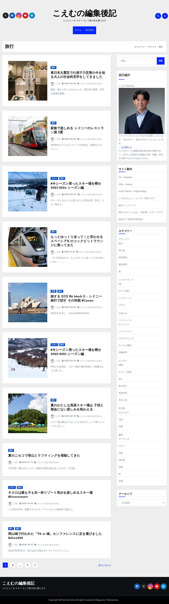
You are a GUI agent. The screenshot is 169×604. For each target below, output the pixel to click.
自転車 (122, 460)
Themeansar (112, 600)
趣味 (121, 435)
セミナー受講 (125, 372)
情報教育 (123, 352)
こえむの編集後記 (84, 14)
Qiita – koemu (126, 184)
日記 (121, 419)
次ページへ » (104, 565)
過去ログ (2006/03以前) (131, 219)
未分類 (122, 408)
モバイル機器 (125, 345)
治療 (121, 426)
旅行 (53, 67)
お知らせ (123, 313)
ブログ (122, 305)
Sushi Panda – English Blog (132, 191)
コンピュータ (125, 320)
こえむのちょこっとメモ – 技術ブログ (137, 198)
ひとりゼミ (124, 412)
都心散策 (123, 264)
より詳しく (126, 147)
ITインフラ (124, 324)
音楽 (121, 481)
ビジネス (123, 360)
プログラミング (126, 338)
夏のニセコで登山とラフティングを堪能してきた (44, 455)
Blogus (98, 600)
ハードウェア (125, 331)
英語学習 (123, 393)
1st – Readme (125, 177)
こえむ (56, 83)
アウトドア (124, 239)
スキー (54, 178)
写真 (53, 291)
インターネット (126, 279)
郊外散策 (123, 257)
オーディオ (124, 439)
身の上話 (123, 400)
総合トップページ (127, 205)
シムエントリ (125, 298)
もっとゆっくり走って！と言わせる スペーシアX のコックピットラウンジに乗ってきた (77, 241)
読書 (121, 467)
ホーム (78, 30)
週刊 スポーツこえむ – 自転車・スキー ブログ (141, 212)
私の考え (123, 386)
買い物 (122, 250)
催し (11, 528)
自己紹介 (89, 30)
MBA (121, 365)
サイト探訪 (124, 291)
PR (120, 284)
